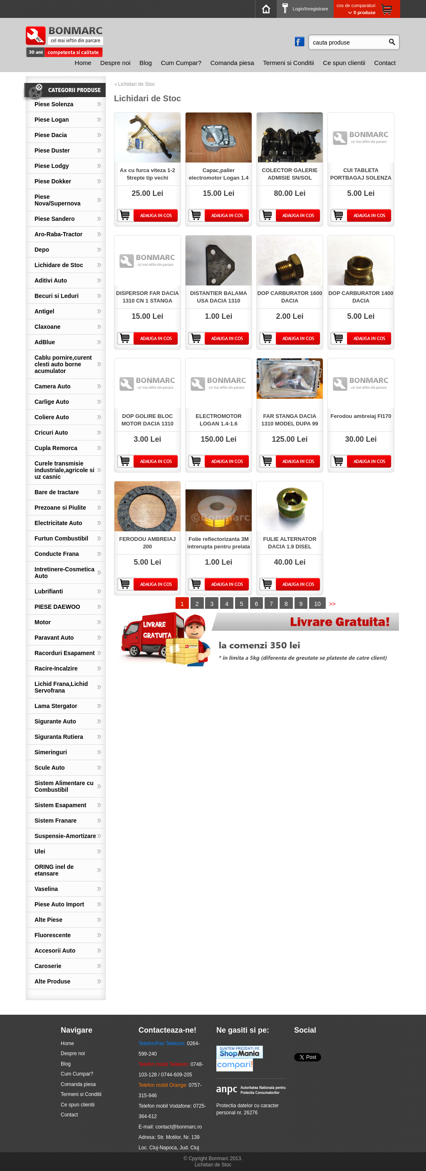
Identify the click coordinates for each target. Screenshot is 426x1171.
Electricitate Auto (58, 523)
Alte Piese (48, 919)
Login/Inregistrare (305, 8)
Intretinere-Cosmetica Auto (64, 572)
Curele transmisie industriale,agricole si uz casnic (64, 470)
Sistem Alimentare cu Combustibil (64, 786)
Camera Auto (53, 386)
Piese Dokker (53, 181)
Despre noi (115, 62)
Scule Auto (50, 767)
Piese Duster (52, 150)
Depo (42, 249)
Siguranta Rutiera (59, 736)
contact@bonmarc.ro (179, 1127)
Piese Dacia (51, 135)
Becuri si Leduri (57, 296)
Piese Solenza (54, 104)
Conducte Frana (57, 553)
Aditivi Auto (51, 280)
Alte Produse (52, 981)
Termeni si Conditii (288, 62)
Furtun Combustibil (61, 538)
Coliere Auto (52, 417)
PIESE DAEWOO (57, 606)
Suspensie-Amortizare (65, 836)
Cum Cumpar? (181, 62)
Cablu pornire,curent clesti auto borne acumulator (63, 364)
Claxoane (47, 326)
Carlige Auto (52, 401)
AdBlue (45, 342)
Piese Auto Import (59, 904)
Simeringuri (51, 752)
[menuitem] (83, 63)
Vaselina (46, 889)
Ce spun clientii (344, 62)
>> (332, 604)
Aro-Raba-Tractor (58, 234)
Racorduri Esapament (65, 653)
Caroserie (48, 966)
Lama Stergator (56, 706)
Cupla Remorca (56, 448)
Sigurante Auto (55, 721)
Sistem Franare (56, 820)
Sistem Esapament (61, 805)
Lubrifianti (49, 591)
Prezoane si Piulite (60, 507)
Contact (385, 62)
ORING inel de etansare (54, 870)
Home (83, 62)
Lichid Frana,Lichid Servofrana (61, 687)
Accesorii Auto (55, 950)
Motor (43, 622)
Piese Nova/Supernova (57, 200)
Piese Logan (52, 119)
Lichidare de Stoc (59, 265)
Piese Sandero (55, 218)
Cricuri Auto (51, 432)
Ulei (40, 851)
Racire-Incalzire (56, 668)
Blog (145, 62)
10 (317, 604)
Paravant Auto (54, 637)
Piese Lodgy (52, 166)
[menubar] (235, 63)
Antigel (44, 311)
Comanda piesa (232, 62)
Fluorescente (53, 935)
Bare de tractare (57, 492)
